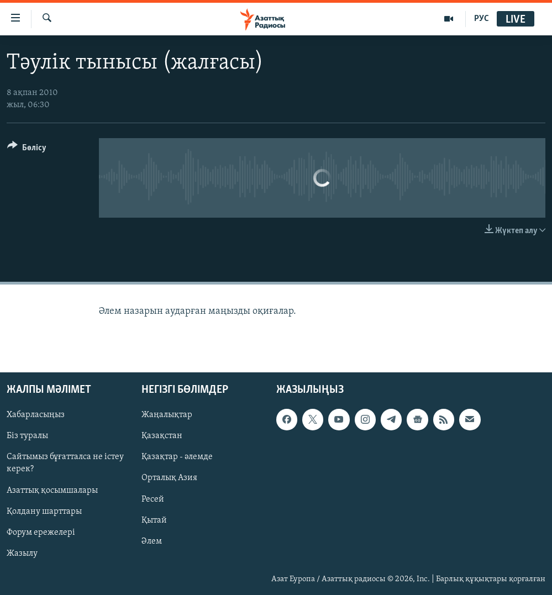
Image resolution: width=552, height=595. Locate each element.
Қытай (154, 520)
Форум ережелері (41, 532)
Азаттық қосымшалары (52, 490)
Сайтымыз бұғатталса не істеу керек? (65, 463)
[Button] (26, 149)
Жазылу (22, 553)
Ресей (152, 499)
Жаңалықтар (166, 414)
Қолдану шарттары (44, 511)
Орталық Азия (169, 478)
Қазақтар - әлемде (177, 457)
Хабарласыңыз (36, 414)
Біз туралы (27, 436)
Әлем (151, 541)
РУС (481, 18)
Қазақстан (161, 436)
